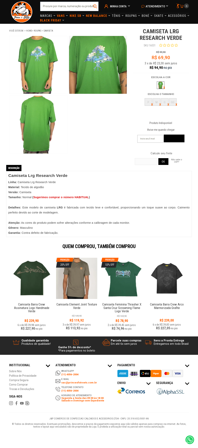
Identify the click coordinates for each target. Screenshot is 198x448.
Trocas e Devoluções (21, 389)
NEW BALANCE (97, 16)
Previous (7, 249)
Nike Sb (76, 16)
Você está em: (16, 30)
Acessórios (177, 16)
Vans (61, 16)
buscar (95, 6)
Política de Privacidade (23, 375)
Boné (146, 16)
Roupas (131, 16)
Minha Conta (118, 6)
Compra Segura (18, 380)
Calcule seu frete (161, 153)
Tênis (116, 16)
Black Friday (51, 20)
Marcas (46, 16)
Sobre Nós (15, 371)
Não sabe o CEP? (176, 160)
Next (191, 249)
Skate (159, 16)
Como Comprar (18, 384)
